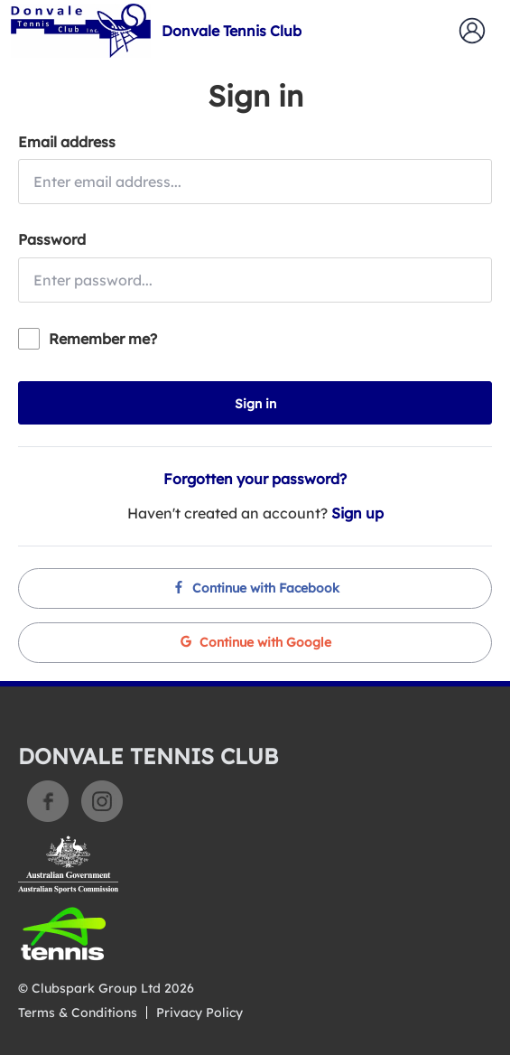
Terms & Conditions (77, 1012)
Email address (67, 142)
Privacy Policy (199, 1012)
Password (52, 239)
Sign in (255, 404)
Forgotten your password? (255, 479)
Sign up (357, 513)
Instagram (102, 801)
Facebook (48, 801)
